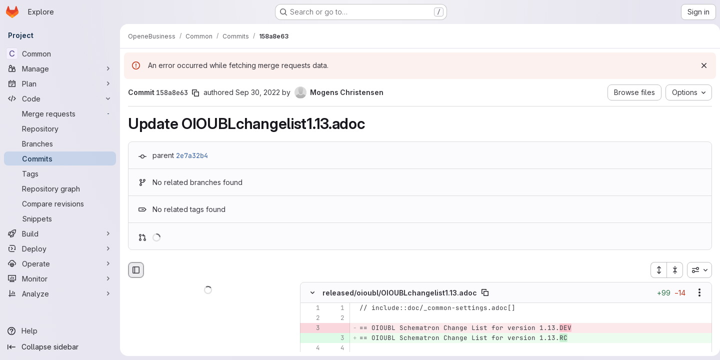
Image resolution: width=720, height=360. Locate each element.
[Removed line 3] (311, 329)
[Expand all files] (654, 270)
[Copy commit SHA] (196, 93)
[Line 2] (311, 319)
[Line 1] (311, 309)
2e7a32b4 (192, 155)
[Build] (60, 233)
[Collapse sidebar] (60, 347)
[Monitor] (60, 279)
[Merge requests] (60, 113)
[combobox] (695, 270)
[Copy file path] (485, 293)
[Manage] (60, 69)
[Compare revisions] (60, 203)
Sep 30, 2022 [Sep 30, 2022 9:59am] (258, 92)
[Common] (60, 53)
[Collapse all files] (671, 270)
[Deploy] (60, 249)
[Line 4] (311, 349)
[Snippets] (60, 219)
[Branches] (60, 143)
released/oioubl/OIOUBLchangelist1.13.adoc (399, 292)
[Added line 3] (336, 339)
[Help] (60, 331)
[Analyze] (60, 293)
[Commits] (60, 159)
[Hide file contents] (312, 293)
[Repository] (60, 129)
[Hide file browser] (136, 270)
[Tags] (60, 173)
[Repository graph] (60, 189)
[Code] (60, 99)
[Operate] (60, 263)
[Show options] (696, 293)
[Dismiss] (700, 66)
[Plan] (60, 83)
